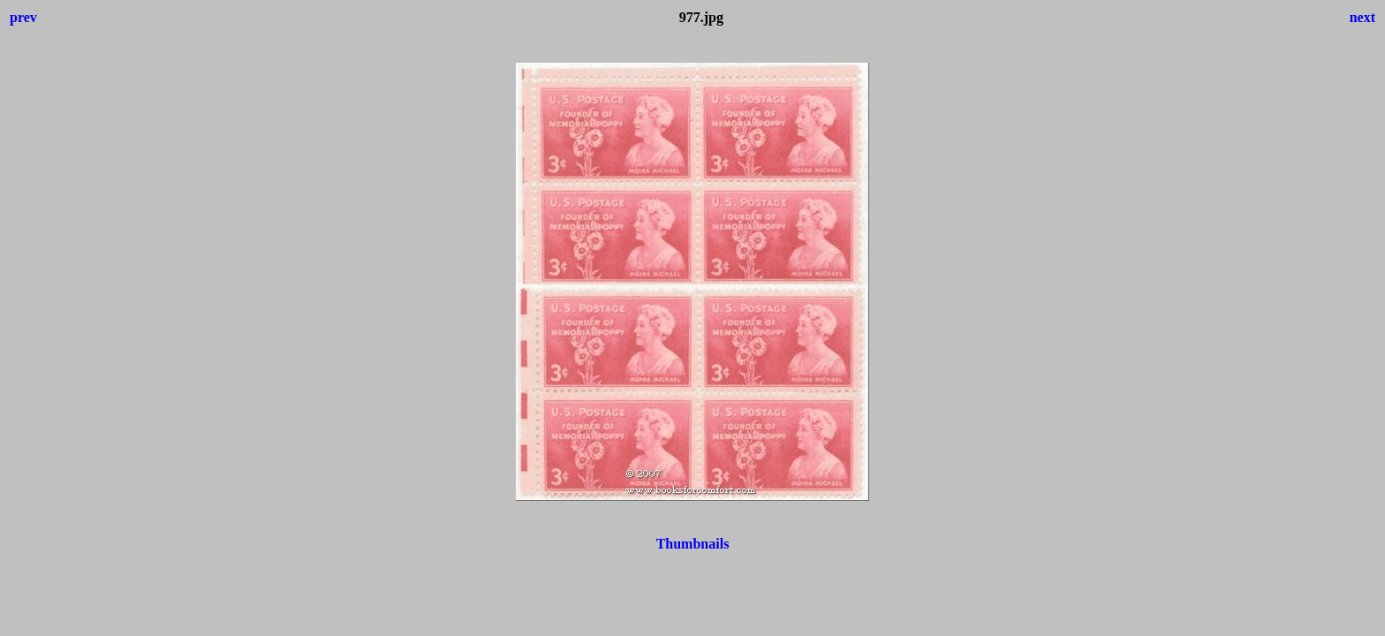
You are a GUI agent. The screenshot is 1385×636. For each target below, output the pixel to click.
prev (23, 17)
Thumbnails (693, 543)
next (1362, 17)
